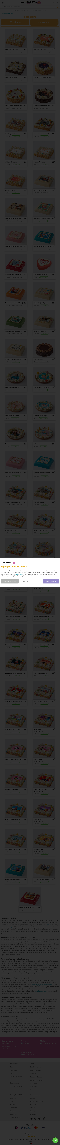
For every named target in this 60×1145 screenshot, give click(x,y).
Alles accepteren (51, 581)
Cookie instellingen (10, 581)
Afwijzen (25, 581)
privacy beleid (19, 574)
